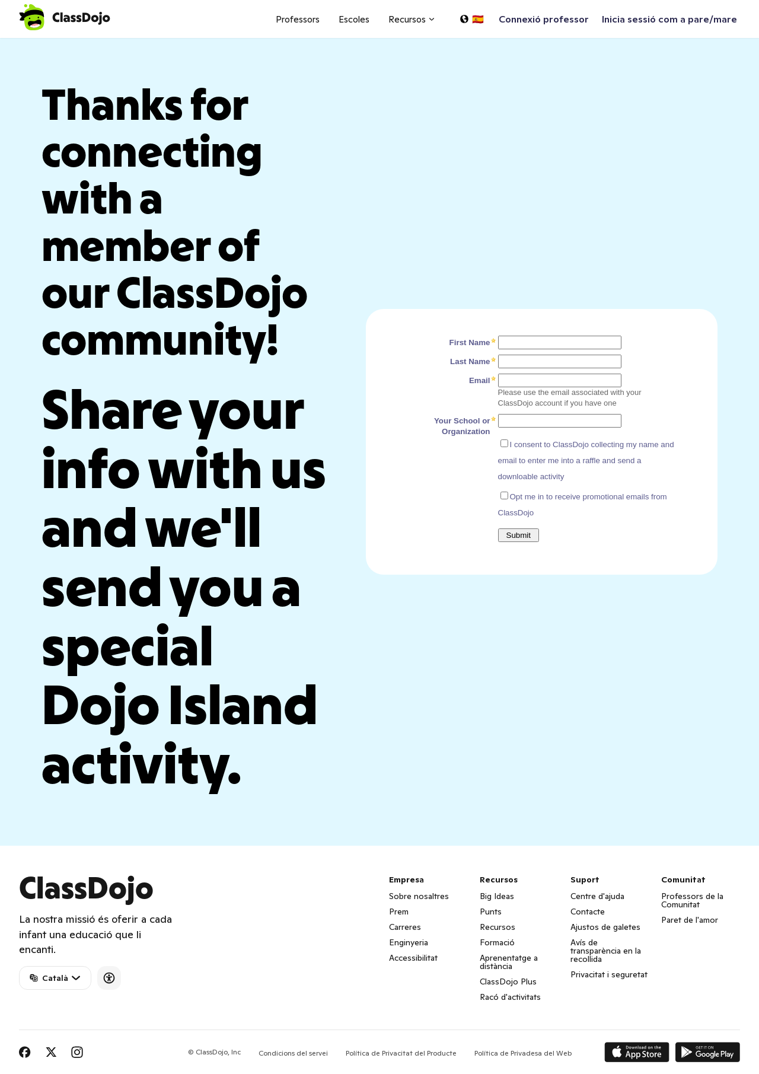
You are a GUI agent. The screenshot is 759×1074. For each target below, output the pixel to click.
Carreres (405, 927)
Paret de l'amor (689, 919)
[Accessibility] (109, 978)
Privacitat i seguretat (609, 974)
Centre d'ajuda (597, 896)
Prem (399, 911)
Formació (497, 942)
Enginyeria (408, 942)
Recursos (497, 927)
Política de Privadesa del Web (523, 1052)
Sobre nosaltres (419, 896)
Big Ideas (497, 896)
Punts (491, 911)
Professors (298, 19)
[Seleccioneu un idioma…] (471, 19)
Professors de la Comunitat (692, 900)
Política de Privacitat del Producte (401, 1052)
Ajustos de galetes (605, 927)
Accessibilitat (413, 957)
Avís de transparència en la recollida (605, 950)
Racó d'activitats (510, 997)
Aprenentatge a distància (509, 961)
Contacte (587, 911)
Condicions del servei (293, 1052)
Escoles (354, 19)
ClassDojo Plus (508, 981)
